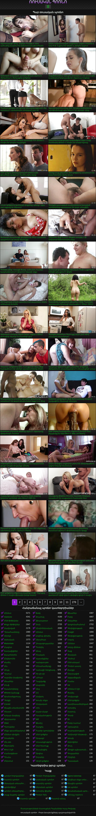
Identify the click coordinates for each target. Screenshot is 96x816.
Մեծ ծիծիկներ (11, 621)
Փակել (71, 693)
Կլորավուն (73, 727)
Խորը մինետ (74, 647)
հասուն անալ (58, 799)
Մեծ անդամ (74, 662)
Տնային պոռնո (75, 783)
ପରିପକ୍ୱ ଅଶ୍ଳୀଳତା (75, 795)
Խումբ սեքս (42, 700)
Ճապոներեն (10, 655)
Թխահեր (72, 613)
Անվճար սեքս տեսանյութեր (78, 780)
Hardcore (8, 617)
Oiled (6, 723)
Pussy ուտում (74, 723)
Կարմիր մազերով (13, 677)
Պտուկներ (9, 727)
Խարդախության (76, 731)
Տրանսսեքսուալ (12, 696)
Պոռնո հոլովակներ (45, 776)
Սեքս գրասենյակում (14, 731)
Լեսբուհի (40, 685)
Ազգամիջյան (74, 677)
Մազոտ (8, 647)
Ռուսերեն (9, 738)
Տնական (72, 655)
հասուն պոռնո (11, 780)
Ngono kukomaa (74, 776)
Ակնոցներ (73, 742)
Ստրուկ (71, 712)
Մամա (71, 681)
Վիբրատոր (10, 719)
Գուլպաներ (73, 753)
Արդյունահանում (76, 624)
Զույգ (6, 670)
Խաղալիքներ (11, 651)
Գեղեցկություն (75, 636)
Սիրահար (41, 640)
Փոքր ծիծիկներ (12, 624)
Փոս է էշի (8, 750)
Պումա (7, 757)
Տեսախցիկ (41, 750)
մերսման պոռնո (44, 787)
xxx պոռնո (73, 787)
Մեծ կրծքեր (73, 700)
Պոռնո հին (41, 795)
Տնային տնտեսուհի (14, 708)
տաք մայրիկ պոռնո (14, 795)
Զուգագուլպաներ (45, 643)
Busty (38, 613)
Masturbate (9, 643)
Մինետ (7, 613)
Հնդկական (41, 704)
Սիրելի (7, 636)
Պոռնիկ (40, 647)
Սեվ (38, 689)
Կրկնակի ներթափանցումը (78, 734)
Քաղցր (71, 670)
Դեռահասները (11, 632)
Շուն (38, 624)
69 (69, 719)
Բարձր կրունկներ (45, 731)
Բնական (40, 655)
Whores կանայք (11, 693)
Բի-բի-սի (40, 674)
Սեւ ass (7, 742)
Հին (38, 708)
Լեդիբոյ (39, 696)
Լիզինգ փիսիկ (43, 636)
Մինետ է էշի (74, 689)
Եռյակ (71, 640)
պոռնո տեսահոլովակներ (15, 791)
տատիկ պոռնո (43, 783)
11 (67, 602)
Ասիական (9, 640)
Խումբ (71, 738)
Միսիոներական (44, 628)
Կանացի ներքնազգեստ (47, 670)
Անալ (38, 651)
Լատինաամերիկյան (78, 704)
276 (74, 602)
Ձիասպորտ (42, 621)
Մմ (37, 693)
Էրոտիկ (72, 708)
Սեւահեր (8, 681)
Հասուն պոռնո (27, 799)
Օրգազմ (40, 738)
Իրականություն (44, 715)
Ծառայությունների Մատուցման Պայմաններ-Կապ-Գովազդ (48, 809)
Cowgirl (71, 632)
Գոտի (70, 715)
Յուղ (70, 746)
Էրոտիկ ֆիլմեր (44, 791)
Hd (69, 685)
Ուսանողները (11, 689)
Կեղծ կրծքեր (42, 761)
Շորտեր (40, 757)
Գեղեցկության (75, 628)
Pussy (70, 617)
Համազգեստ (11, 753)
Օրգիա (39, 753)
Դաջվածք (41, 681)
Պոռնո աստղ (74, 666)
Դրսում (7, 674)
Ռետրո (7, 712)
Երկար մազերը (12, 715)
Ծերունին (9, 746)
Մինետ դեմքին (11, 734)
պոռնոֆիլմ (10, 787)
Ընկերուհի (9, 659)
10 (60, 602)
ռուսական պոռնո (48, 2)
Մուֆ (6, 685)
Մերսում (8, 761)
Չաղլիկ (39, 727)
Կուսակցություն (44, 742)
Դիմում (71, 659)
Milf (37, 719)
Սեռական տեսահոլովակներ (15, 783)
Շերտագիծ (73, 674)
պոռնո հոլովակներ (14, 776)
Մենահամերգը (43, 666)
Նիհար (39, 677)
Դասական (73, 761)
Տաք (70, 651)
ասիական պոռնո (45, 780)
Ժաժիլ (7, 662)
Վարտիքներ (42, 659)
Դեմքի (7, 700)
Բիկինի (71, 757)
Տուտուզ (40, 617)
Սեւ (6, 666)
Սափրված (9, 628)
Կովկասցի (73, 696)
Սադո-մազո (42, 712)
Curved (7, 704)
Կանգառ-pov (42, 662)
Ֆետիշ (39, 723)
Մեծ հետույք (42, 746)
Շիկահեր (72, 621)
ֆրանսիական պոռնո (78, 791)
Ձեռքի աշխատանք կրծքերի (78, 750)
